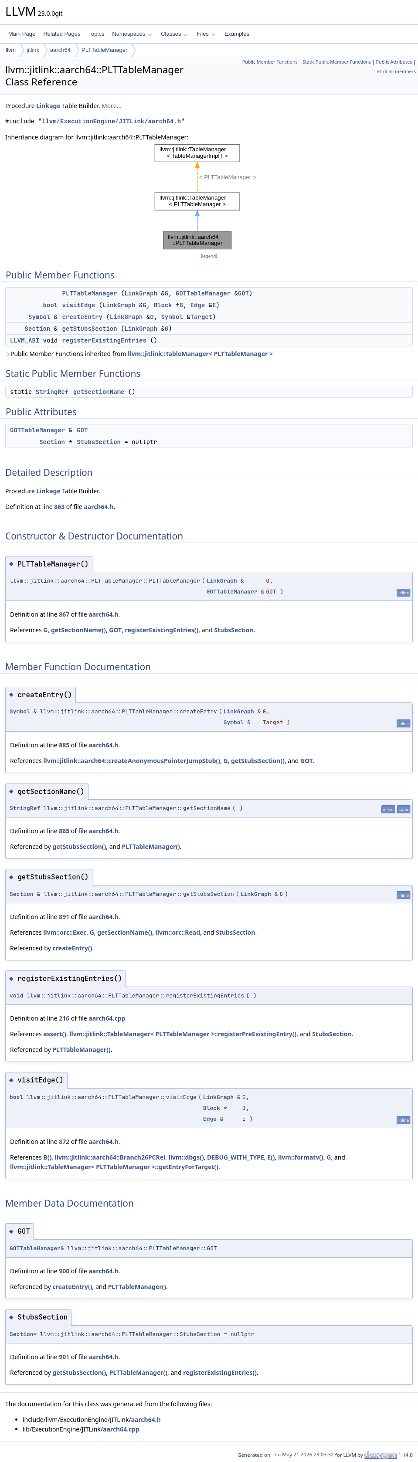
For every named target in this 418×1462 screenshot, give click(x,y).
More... (112, 106)
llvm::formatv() (300, 1157)
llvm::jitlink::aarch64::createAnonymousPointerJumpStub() (131, 760)
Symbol (39, 317)
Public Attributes (394, 62)
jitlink (33, 50)
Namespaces (132, 34)
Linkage (48, 106)
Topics (96, 34)
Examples (236, 34)
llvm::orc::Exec (64, 932)
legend (209, 256)
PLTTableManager (104, 50)
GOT (243, 293)
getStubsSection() (258, 760)
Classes (174, 34)
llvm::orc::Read (178, 932)
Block (163, 305)
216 (64, 1018)
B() (47, 1157)
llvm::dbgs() (186, 1157)
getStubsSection (89, 328)
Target (201, 317)
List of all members (395, 71)
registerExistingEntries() (162, 630)
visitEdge (78, 305)
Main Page (21, 34)
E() (271, 1157)
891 (64, 916)
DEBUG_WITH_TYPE (235, 1157)
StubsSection (99, 442)
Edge (197, 305)
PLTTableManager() (151, 846)
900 (64, 1271)
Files (206, 34)
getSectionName (99, 392)
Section (38, 328)
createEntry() (72, 948)
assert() (54, 1034)
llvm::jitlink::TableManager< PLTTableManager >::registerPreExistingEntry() (182, 1034)
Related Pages (61, 34)
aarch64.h (98, 506)
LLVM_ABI (24, 340)
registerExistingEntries (104, 340)
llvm (11, 50)
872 (64, 1141)
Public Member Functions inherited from (139, 353)
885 (64, 745)
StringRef (52, 392)
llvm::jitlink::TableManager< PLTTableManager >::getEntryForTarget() (114, 1167)
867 (64, 614)
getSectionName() (78, 630)
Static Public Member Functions (336, 62)
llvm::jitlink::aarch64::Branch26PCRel (110, 1157)
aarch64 (60, 50)
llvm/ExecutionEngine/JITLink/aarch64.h (111, 121)
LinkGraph (140, 293)
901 (64, 1357)
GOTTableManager (203, 293)
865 (64, 831)
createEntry (82, 317)
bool (50, 305)
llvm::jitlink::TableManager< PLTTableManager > (200, 353)
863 (59, 506)
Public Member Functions (270, 62)
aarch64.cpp (106, 1018)
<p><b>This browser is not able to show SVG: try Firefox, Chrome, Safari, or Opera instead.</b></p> (209, 196)
